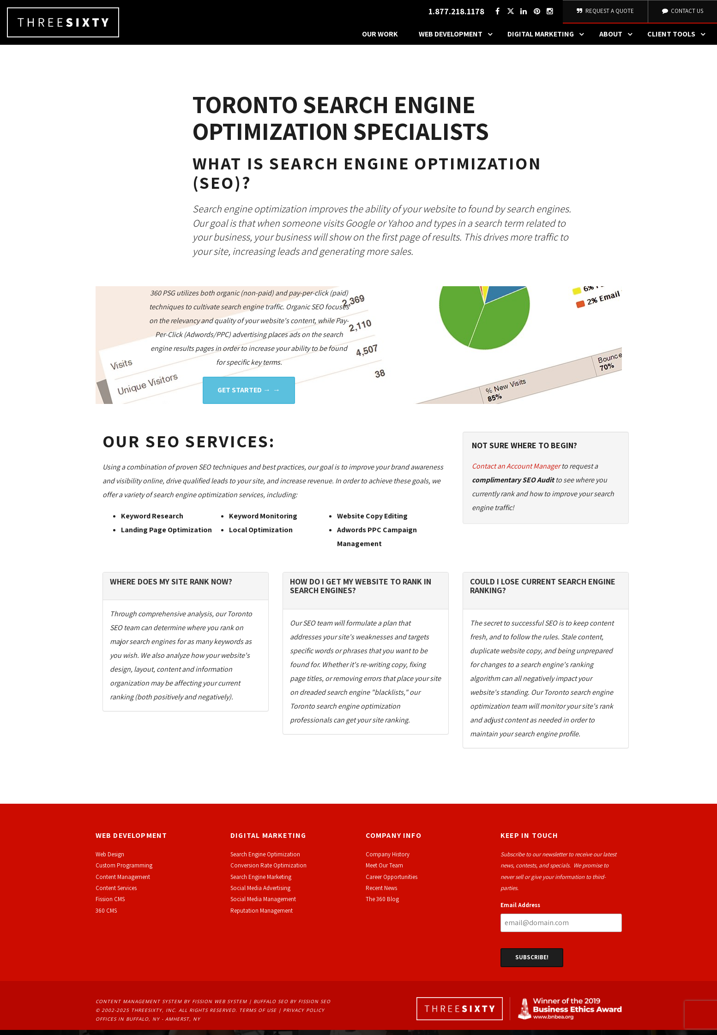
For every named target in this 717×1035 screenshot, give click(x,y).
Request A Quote (604, 14)
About (618, 39)
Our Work (380, 39)
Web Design (110, 859)
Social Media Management (263, 904)
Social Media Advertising (260, 893)
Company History (388, 859)
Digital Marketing (548, 39)
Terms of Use (258, 1015)
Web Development (458, 39)
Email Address (520, 910)
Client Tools (678, 39)
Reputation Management (261, 916)
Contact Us (682, 14)
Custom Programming (124, 870)
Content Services (116, 893)
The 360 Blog (382, 904)
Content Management (123, 882)
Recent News (381, 893)
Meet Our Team (384, 870)
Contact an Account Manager (516, 471)
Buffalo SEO (270, 1006)
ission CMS (111, 904)
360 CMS (106, 916)
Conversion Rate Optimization (268, 870)
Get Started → (244, 395)
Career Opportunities (391, 882)
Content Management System (139, 1006)
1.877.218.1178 (455, 14)
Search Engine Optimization (265, 859)
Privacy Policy (304, 1015)
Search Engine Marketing (260, 882)
